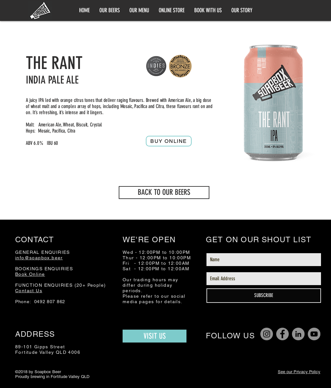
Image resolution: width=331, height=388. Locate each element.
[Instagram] (266, 334)
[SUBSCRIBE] (263, 295)
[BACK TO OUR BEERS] (164, 192)
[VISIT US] (154, 336)
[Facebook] (282, 334)
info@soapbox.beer (39, 257)
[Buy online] (169, 141)
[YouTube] (314, 334)
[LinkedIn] (298, 334)
